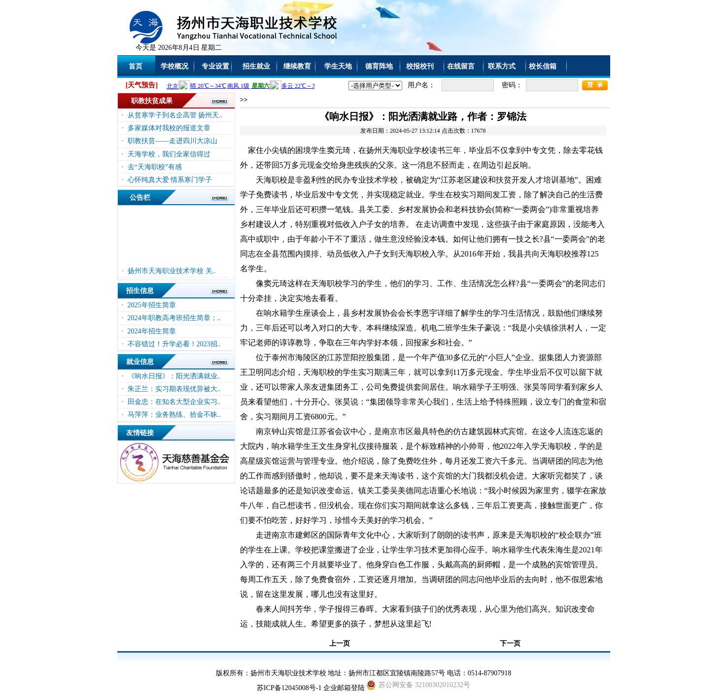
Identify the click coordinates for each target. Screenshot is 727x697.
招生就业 (256, 66)
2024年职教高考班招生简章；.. (174, 318)
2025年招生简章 (152, 305)
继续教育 (297, 66)
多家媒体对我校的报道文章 (169, 128)
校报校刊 (420, 66)
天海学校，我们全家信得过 (169, 154)
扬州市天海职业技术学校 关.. (172, 273)
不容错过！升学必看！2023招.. (174, 344)
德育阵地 (379, 66)
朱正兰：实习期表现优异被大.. (174, 389)
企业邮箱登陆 (344, 688)
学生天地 (338, 66)
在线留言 (461, 66)
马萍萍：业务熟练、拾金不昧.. (174, 414)
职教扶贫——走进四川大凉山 (172, 141)
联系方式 (502, 66)
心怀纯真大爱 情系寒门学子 (170, 179)
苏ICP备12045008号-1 (289, 688)
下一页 (510, 643)
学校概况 (174, 66)
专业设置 (215, 66)
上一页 (339, 643)
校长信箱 (542, 66)
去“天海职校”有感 (155, 167)
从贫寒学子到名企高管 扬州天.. (175, 115)
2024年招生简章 (152, 331)
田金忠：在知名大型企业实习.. (174, 401)
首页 (135, 66)
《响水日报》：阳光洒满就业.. (174, 376)
